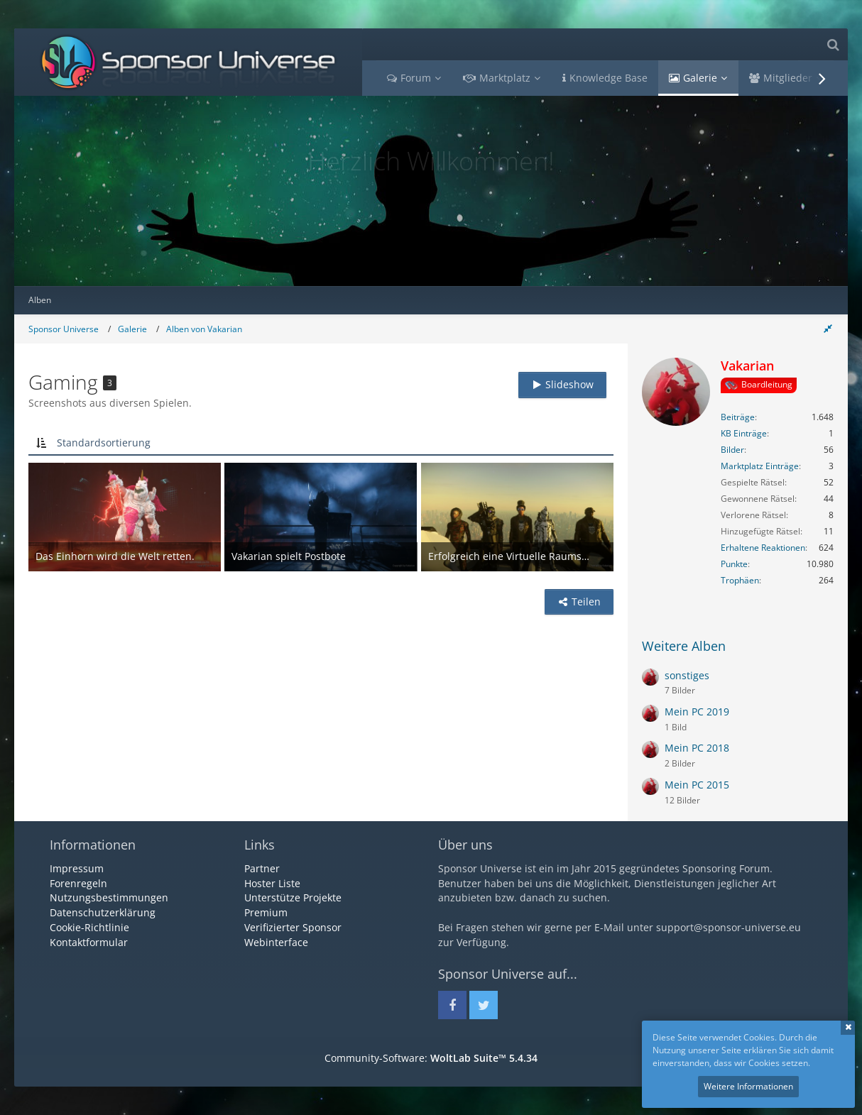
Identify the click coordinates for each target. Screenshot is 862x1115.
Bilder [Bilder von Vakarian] (732, 450)
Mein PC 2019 (697, 711)
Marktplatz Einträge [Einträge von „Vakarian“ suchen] (760, 466)
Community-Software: (431, 1058)
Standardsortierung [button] (104, 442)
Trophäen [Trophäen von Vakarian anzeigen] (740, 580)
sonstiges (687, 675)
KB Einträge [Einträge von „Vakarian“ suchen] (744, 433)
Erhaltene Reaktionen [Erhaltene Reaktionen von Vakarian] (763, 548)
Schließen (848, 1028)
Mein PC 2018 (697, 747)
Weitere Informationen (748, 1086)
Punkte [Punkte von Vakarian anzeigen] (734, 564)
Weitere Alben (684, 645)
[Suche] (833, 44)
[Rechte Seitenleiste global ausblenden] (828, 328)
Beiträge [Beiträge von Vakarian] (738, 417)
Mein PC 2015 (697, 784)
